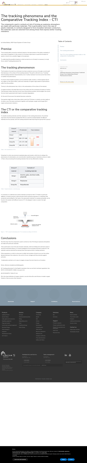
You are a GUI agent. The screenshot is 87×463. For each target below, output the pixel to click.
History (37, 322)
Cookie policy (48, 381)
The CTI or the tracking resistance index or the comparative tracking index (72, 55)
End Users (55, 318)
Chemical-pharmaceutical (24, 318)
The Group (38, 316)
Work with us (39, 331)
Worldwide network (74, 333)
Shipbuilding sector (23, 322)
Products (21, 5)
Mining (20, 320)
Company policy (39, 329)
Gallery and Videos (40, 342)
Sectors (34, 5)
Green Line (55, 332)
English (84, 1)
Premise (62, 46)
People (37, 325)
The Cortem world (74, 318)
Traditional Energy (23, 327)
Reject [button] (63, 459)
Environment (39, 327)
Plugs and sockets (6, 325)
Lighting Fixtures (6, 316)
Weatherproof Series (7, 336)
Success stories (73, 325)
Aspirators (4, 333)
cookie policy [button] (44, 452)
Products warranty (57, 324)
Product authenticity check (59, 327)
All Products (5, 338)
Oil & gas (21, 316)
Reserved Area (56, 334)
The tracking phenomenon (67, 50)
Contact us (66, 5)
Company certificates (41, 338)
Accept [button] (71, 459)
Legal (51, 381)
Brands (37, 318)
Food (20, 325)
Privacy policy (44, 381)
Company (40, 5)
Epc (54, 316)
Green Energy (22, 329)
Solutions (28, 5)
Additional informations (75, 322)
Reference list (39, 336)
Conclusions (63, 60)
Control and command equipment (9, 327)
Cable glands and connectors (8, 320)
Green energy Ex (5, 331)
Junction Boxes (5, 318)
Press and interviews (41, 340)
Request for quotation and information (59, 329)
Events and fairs (73, 316)
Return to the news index (67, 81)
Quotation (74, 5)
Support (55, 322)
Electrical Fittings (6, 329)
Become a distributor (41, 333)
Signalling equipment (6, 322)
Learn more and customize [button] (20, 459)
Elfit (37, 320)
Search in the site (73, 1)
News (46, 5)
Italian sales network (75, 331)
